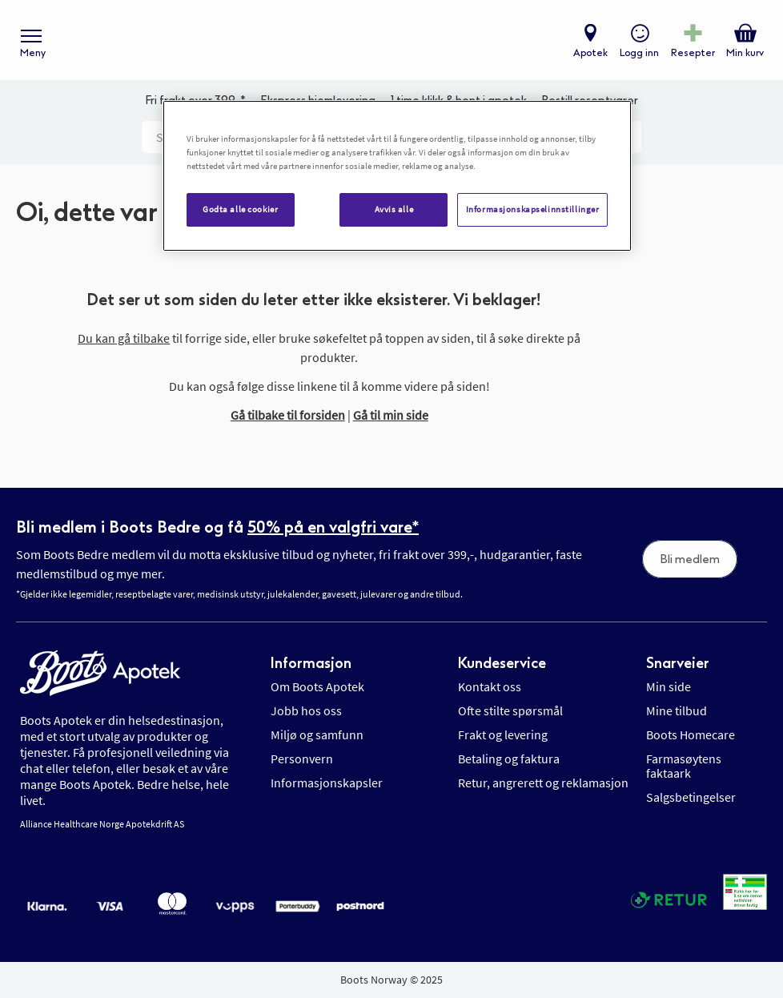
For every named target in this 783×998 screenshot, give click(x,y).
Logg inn (639, 52)
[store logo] (383, 40)
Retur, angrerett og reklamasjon (543, 783)
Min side (668, 686)
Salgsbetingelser (691, 797)
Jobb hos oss (306, 710)
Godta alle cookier (240, 209)
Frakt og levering (503, 734)
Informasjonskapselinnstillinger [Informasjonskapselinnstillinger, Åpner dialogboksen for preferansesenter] (533, 209)
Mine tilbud (676, 710)
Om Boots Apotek (317, 686)
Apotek (590, 52)
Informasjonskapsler (327, 783)
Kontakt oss (489, 686)
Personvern (302, 759)
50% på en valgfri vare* (333, 527)
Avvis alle (394, 209)
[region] (397, 176)
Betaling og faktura (509, 759)
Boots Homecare (690, 734)
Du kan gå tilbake (124, 338)
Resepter (693, 52)
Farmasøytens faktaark (683, 766)
